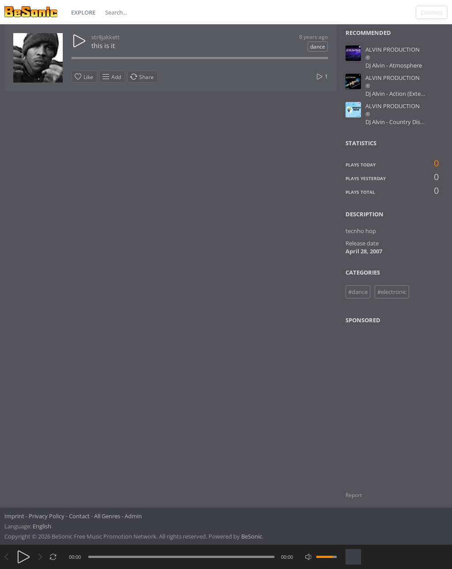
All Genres (107, 516)
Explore (83, 12)
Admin (133, 516)
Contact (79, 516)
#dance (358, 292)
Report (354, 495)
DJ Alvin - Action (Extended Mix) (406, 94)
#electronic (391, 292)
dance (317, 46)
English (42, 526)
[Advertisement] (388, 402)
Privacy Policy (47, 516)
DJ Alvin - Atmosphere (393, 65)
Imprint (14, 516)
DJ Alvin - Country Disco (395, 122)
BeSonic (251, 536)
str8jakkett (105, 37)
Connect (432, 12)
